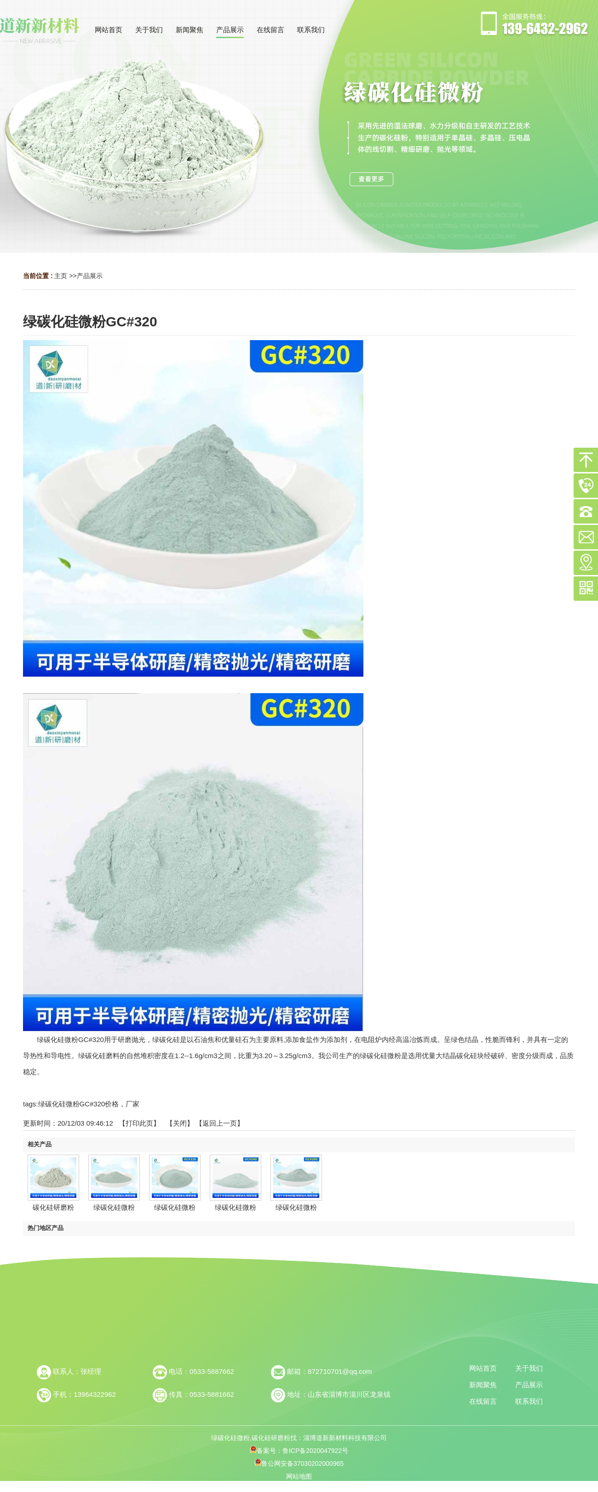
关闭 (180, 1123)
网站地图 (299, 1476)
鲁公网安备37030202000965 (299, 1463)
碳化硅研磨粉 (53, 1207)
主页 (60, 275)
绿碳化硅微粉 (114, 1207)
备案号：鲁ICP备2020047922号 (299, 1450)
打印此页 (139, 1123)
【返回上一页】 (220, 1123)
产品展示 (90, 275)
